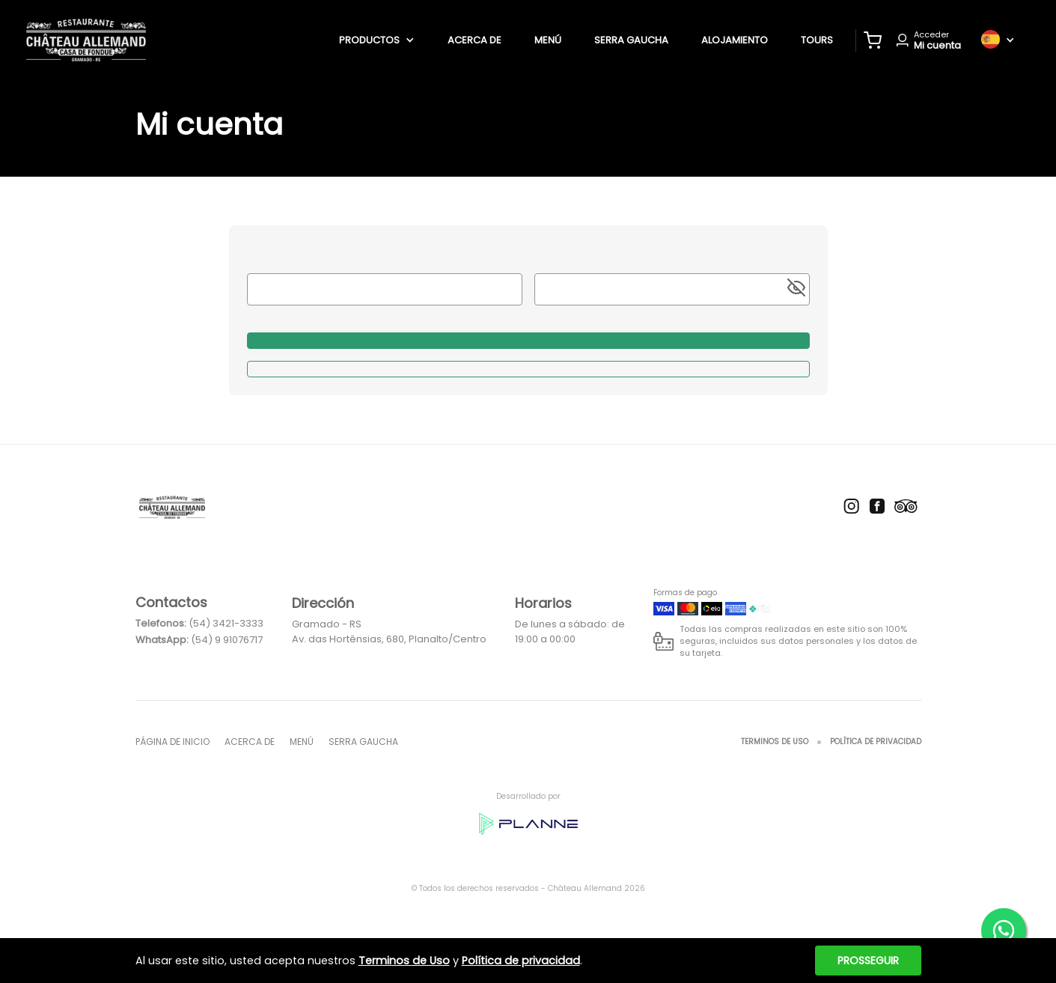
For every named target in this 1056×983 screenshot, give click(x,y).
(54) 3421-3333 (226, 623)
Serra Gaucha (631, 40)
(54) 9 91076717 (227, 640)
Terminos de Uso (774, 741)
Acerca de (474, 40)
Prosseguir (868, 960)
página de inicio (172, 741)
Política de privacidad (875, 741)
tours (817, 40)
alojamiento (734, 40)
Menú (547, 40)
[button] (873, 40)
